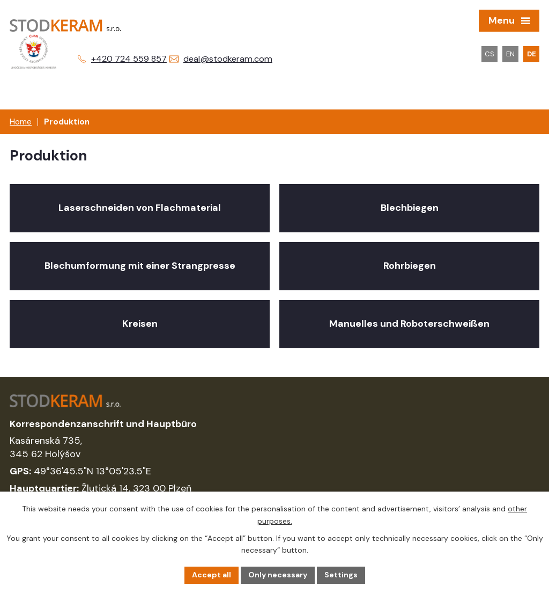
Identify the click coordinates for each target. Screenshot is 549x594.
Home (21, 121)
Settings (341, 575)
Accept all (211, 575)
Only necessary (277, 575)
